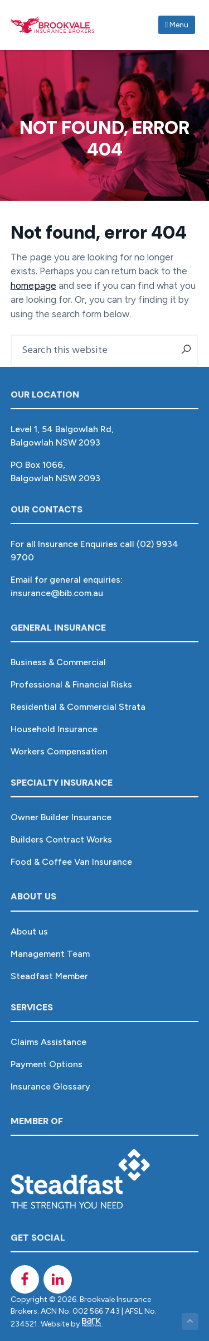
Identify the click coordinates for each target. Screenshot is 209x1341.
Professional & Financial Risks (71, 684)
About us (29, 931)
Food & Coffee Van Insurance (71, 861)
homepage (33, 285)
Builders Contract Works (61, 839)
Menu (176, 25)
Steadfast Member (49, 976)
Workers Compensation (59, 751)
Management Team (50, 953)
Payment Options (46, 1064)
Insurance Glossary (50, 1086)
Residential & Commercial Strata (78, 706)
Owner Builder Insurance (61, 817)
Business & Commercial (58, 662)
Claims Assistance (48, 1042)
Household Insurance (54, 729)
